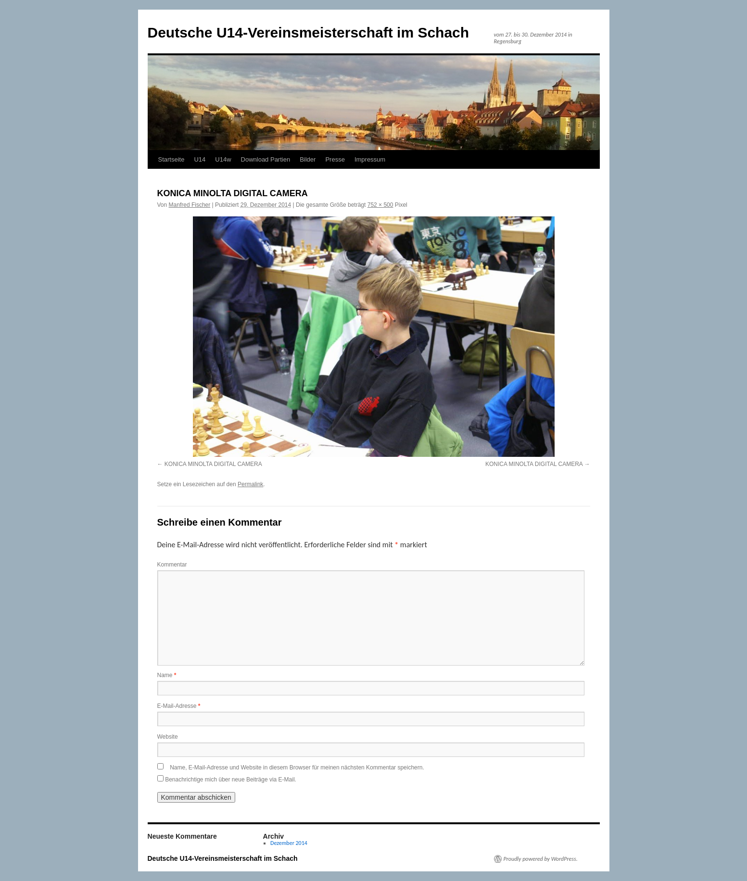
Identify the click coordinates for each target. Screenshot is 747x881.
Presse (334, 159)
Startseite (171, 159)
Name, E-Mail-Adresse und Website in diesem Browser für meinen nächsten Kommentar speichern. (297, 767)
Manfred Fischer (190, 204)
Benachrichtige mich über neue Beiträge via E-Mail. (230, 779)
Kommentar (172, 564)
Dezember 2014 (288, 843)
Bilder (308, 159)
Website (167, 736)
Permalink (250, 484)
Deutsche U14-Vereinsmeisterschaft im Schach (308, 32)
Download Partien (266, 159)
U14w (223, 159)
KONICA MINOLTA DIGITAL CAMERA (213, 464)
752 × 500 (380, 204)
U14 (199, 159)
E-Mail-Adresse (179, 706)
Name (167, 675)
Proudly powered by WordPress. (541, 859)
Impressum (370, 159)
